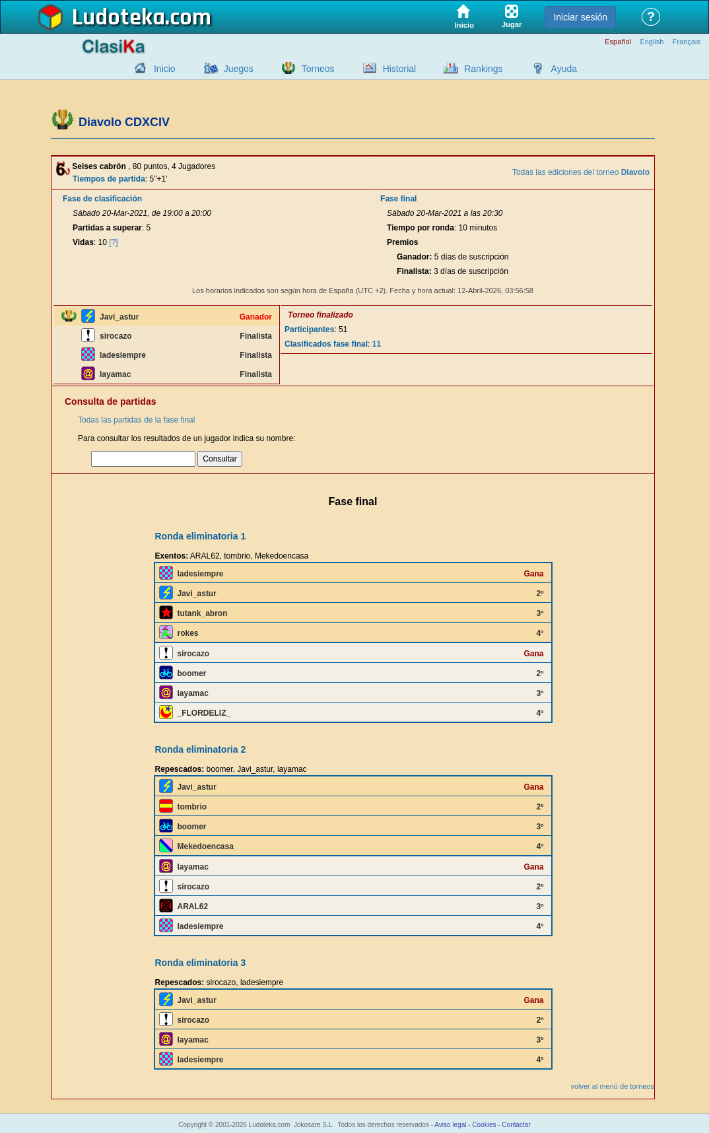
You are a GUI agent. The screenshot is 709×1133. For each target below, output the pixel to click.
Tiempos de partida (109, 179)
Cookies (484, 1124)
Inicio (165, 68)
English (651, 42)
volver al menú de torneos (612, 1086)
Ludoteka (118, 18)
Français (686, 42)
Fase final (398, 198)
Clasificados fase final (326, 344)
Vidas (83, 242)
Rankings (483, 68)
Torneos (318, 68)
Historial (400, 68)
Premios (402, 242)
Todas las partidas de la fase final (136, 420)
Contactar (516, 1124)
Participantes (309, 329)
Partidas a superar (107, 227)
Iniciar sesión (580, 17)
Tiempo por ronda (420, 227)
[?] (113, 242)
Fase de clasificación (102, 198)
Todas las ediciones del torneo (581, 172)
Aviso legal (450, 1124)
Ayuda (564, 68)
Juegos (238, 68)
